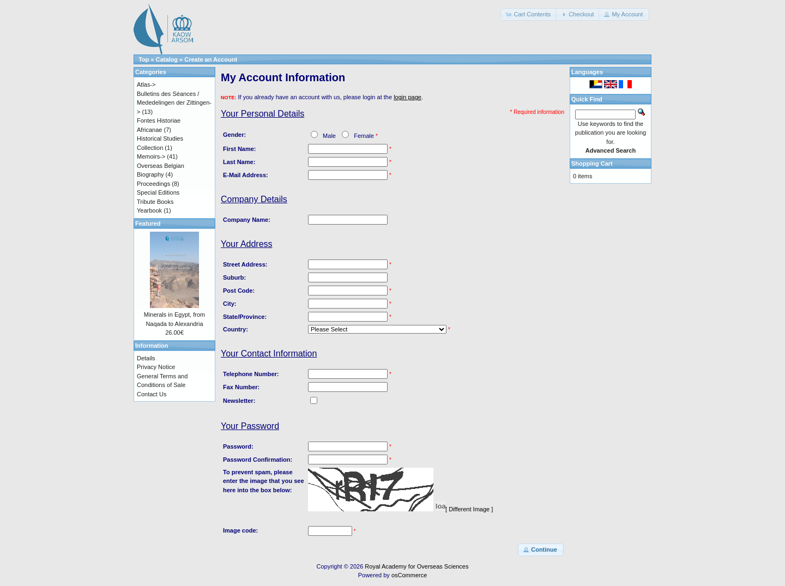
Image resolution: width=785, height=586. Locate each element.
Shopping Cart (592, 163)
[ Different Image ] (469, 509)
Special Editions (158, 192)
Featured (147, 223)
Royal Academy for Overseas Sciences (416, 566)
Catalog (167, 59)
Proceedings (153, 183)
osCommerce (409, 575)
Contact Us (151, 394)
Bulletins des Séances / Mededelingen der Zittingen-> (174, 102)
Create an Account (210, 59)
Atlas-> (146, 84)
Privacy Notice (156, 367)
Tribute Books (155, 201)
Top (143, 59)
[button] (528, 14)
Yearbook (149, 210)
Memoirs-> (151, 156)
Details (146, 358)
